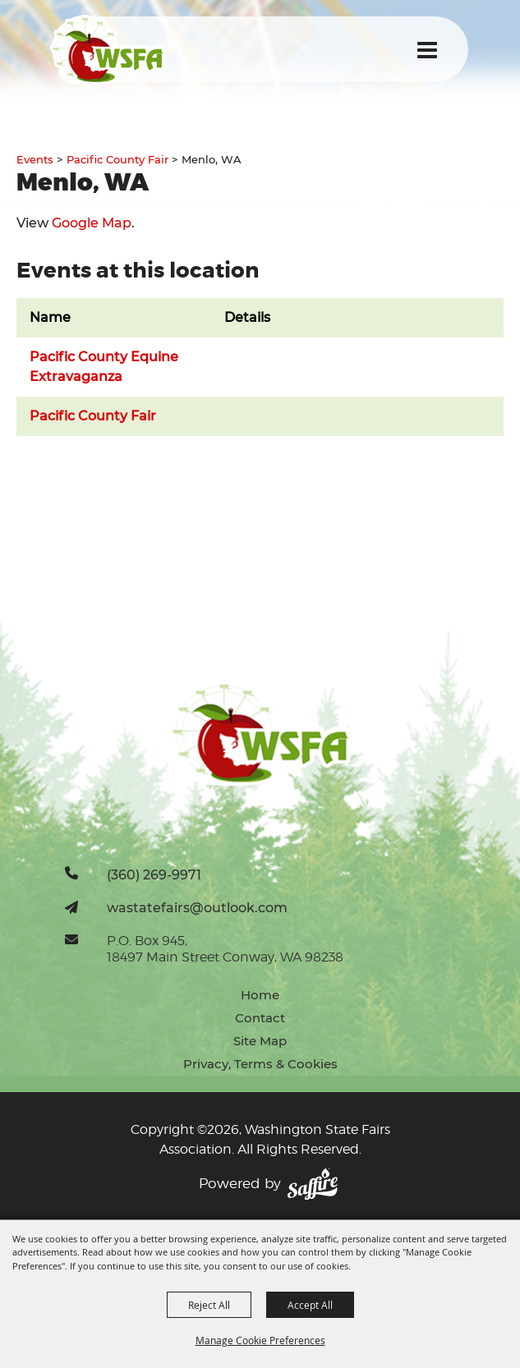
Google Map (91, 223)
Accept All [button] (310, 1304)
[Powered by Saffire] (313, 1184)
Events (34, 159)
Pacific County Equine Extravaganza (104, 366)
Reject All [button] (209, 1304)
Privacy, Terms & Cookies (260, 1064)
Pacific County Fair (117, 159)
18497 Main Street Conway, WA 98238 (225, 957)
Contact (260, 1018)
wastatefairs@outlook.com (197, 907)
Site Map (260, 1041)
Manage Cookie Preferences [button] (260, 1340)
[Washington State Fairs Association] (107, 50)
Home (260, 995)
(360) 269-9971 (154, 874)
